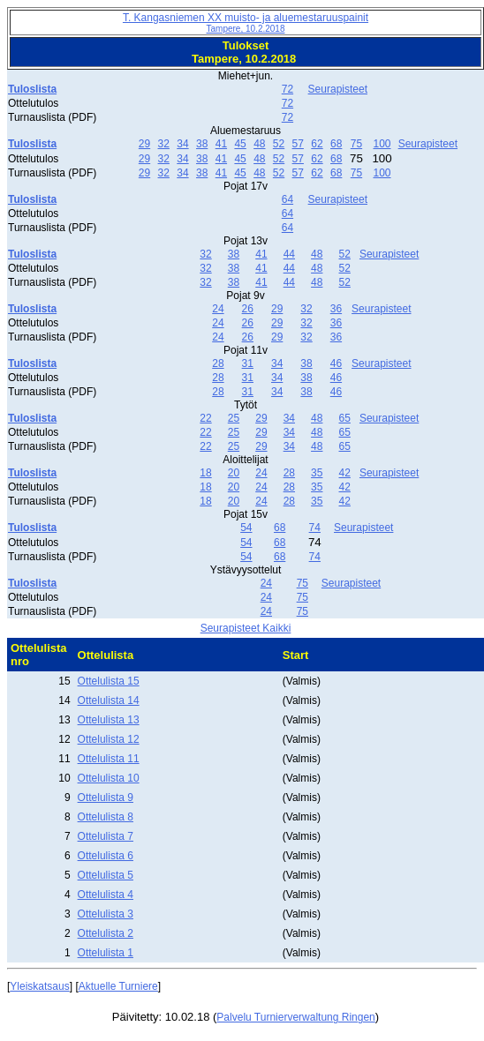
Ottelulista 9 (105, 797)
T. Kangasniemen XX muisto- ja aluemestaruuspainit (245, 22)
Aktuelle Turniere (118, 986)
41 (221, 144)
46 (336, 363)
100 (381, 144)
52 (278, 144)
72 (287, 89)
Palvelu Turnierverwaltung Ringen (295, 1017)
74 (315, 527)
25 (233, 418)
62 (316, 144)
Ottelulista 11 (109, 759)
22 (205, 418)
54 (246, 527)
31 (247, 363)
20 (233, 473)
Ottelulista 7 (105, 836)
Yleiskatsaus (39, 986)
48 (259, 144)
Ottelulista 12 (109, 739)
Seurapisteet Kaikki (245, 628)
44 (289, 254)
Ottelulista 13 (109, 720)
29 (144, 144)
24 (217, 309)
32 (164, 144)
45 (240, 144)
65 (345, 418)
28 (217, 363)
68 (336, 144)
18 (205, 473)
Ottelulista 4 (105, 894)
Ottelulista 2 (105, 933)
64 (287, 199)
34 (182, 144)
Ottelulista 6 (105, 856)
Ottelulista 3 (105, 914)
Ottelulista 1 (105, 953)
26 (247, 309)
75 (356, 144)
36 (336, 309)
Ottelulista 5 (105, 875)
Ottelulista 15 (109, 681)
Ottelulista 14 (109, 700)
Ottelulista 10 (109, 778)
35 (316, 473)
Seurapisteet (337, 89)
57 (298, 144)
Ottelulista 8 (105, 817)
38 (202, 144)
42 (345, 473)
